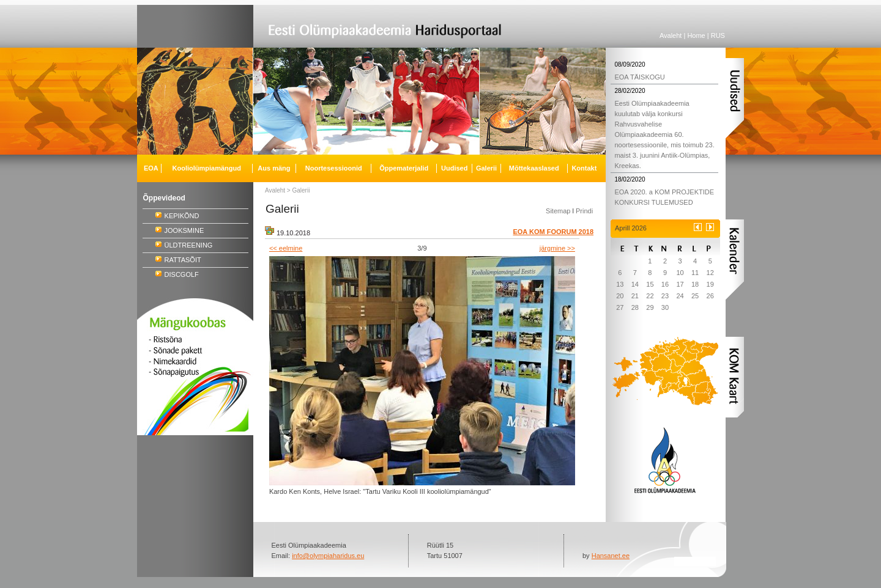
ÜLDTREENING (189, 245)
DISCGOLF (182, 274)
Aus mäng (274, 168)
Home (696, 35)
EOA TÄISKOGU (639, 77)
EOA (151, 168)
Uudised (454, 168)
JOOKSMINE (184, 230)
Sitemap (558, 211)
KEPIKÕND (182, 215)
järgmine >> (557, 248)
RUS (718, 35)
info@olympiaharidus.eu (328, 555)
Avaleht (671, 35)
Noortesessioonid (333, 168)
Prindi (584, 211)
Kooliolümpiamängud (207, 168)
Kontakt (584, 168)
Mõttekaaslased (534, 168)
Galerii (301, 190)
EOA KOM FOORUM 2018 (553, 231)
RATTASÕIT (183, 259)
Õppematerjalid (403, 168)
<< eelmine (285, 248)
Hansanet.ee (611, 555)
